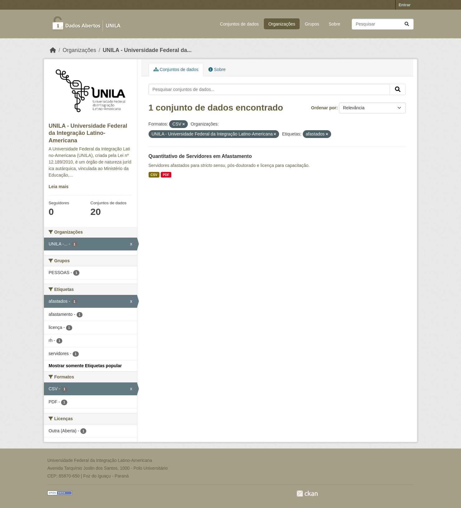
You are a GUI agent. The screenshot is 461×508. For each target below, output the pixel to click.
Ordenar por (323, 107)
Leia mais (59, 186)
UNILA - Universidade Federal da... (147, 50)
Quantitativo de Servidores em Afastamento (200, 156)
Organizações (281, 23)
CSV (153, 175)
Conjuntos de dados (239, 23)
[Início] (53, 50)
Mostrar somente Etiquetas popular (85, 365)
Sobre (334, 23)
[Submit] (407, 24)
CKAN (307, 493)
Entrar (405, 4)
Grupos (312, 23)
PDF (166, 175)
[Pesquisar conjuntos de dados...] (383, 24)
